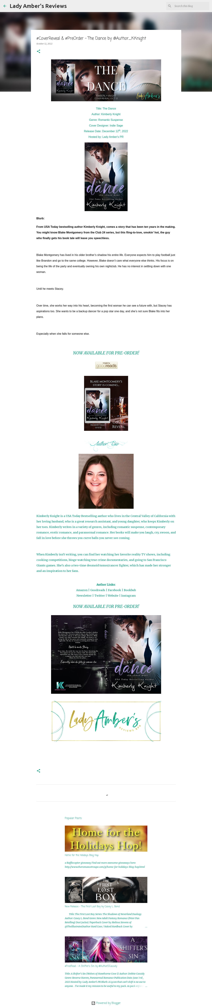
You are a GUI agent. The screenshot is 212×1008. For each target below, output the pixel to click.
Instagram (128, 595)
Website (113, 595)
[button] (38, 51)
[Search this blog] (191, 6)
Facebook (114, 590)
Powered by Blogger (106, 1003)
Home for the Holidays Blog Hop (82, 855)
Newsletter (84, 595)
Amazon (82, 590)
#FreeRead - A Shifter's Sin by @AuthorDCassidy (91, 966)
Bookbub (130, 590)
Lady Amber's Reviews (38, 6)
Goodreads (97, 590)
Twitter (99, 595)
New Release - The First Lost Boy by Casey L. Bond (92, 906)
